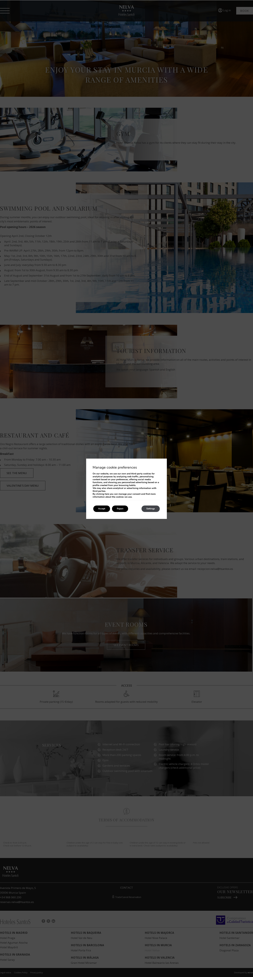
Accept (101, 508)
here (107, 494)
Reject (120, 508)
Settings (150, 508)
